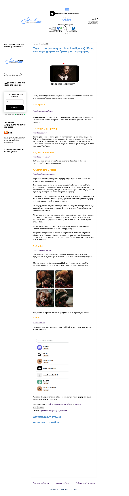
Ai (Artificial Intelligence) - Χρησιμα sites (53, 411)
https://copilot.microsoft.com (43, 250)
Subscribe (14, 108)
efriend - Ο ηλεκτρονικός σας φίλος (58, 404)
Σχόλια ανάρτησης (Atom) (68, 489)
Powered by (14, 115)
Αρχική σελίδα (62, 483)
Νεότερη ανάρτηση (41, 483)
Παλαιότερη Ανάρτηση (85, 483)
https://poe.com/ (39, 323)
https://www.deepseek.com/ (43, 111)
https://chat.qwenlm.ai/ (41, 157)
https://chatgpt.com (40, 133)
